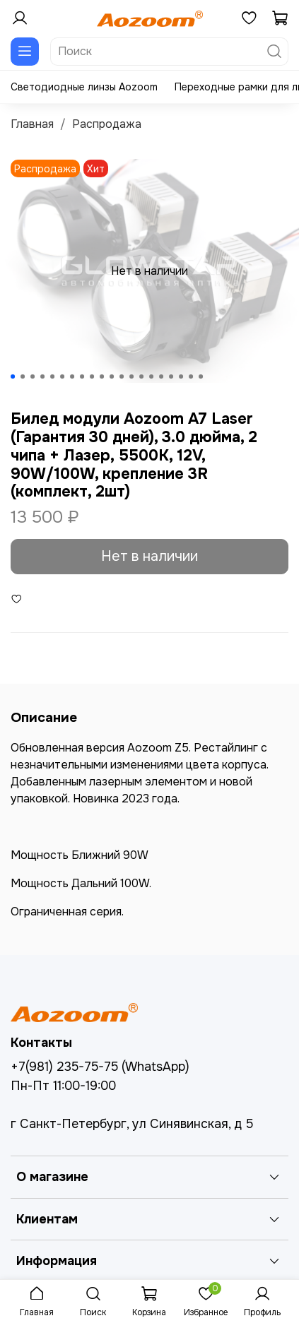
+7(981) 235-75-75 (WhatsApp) (100, 1066)
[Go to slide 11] (112, 376)
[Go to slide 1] (13, 376)
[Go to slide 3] (32, 376)
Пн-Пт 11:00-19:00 (63, 1085)
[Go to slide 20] (201, 376)
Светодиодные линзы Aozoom (84, 87)
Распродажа (106, 124)
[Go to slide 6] (62, 376)
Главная (32, 124)
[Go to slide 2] (22, 376)
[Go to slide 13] (131, 376)
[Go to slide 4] (42, 376)
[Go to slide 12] (121, 376)
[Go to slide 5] (52, 376)
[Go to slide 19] (191, 376)
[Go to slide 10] (102, 376)
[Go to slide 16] (161, 376)
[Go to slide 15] (151, 376)
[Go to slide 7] (72, 376)
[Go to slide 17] (171, 376)
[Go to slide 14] (141, 376)
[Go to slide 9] (92, 376)
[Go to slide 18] (181, 376)
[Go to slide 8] (82, 376)
